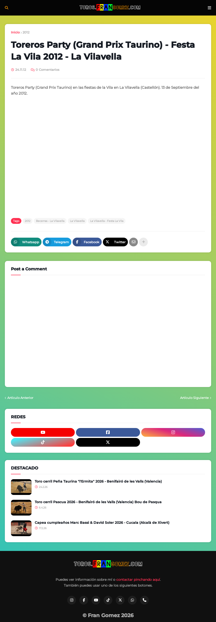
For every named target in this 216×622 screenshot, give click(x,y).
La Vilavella (77, 221)
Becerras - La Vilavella (50, 221)
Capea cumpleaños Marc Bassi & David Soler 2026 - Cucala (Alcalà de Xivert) (102, 522)
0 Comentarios (47, 70)
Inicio (15, 32)
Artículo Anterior (20, 398)
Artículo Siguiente (194, 398)
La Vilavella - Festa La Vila (106, 221)
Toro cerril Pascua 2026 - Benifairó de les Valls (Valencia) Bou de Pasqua (98, 502)
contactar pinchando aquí (138, 579)
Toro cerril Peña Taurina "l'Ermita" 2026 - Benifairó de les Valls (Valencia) (98, 481)
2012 (26, 32)
